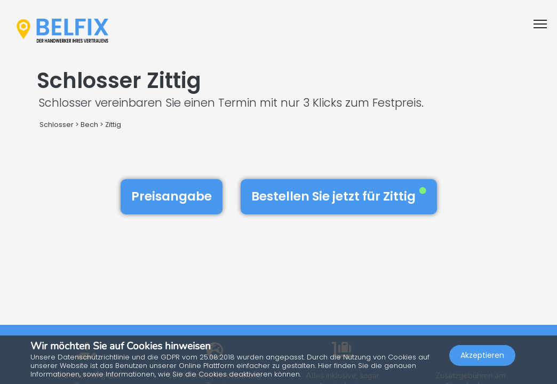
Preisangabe (171, 196)
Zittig (113, 124)
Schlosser (56, 124)
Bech (89, 124)
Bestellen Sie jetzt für (338, 196)
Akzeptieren (482, 355)
